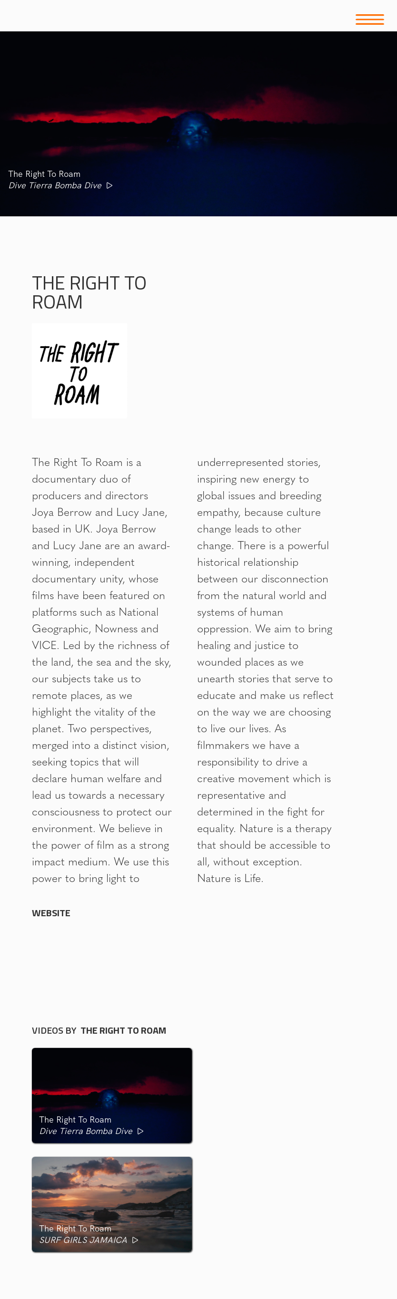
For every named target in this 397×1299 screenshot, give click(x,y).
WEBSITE (51, 913)
